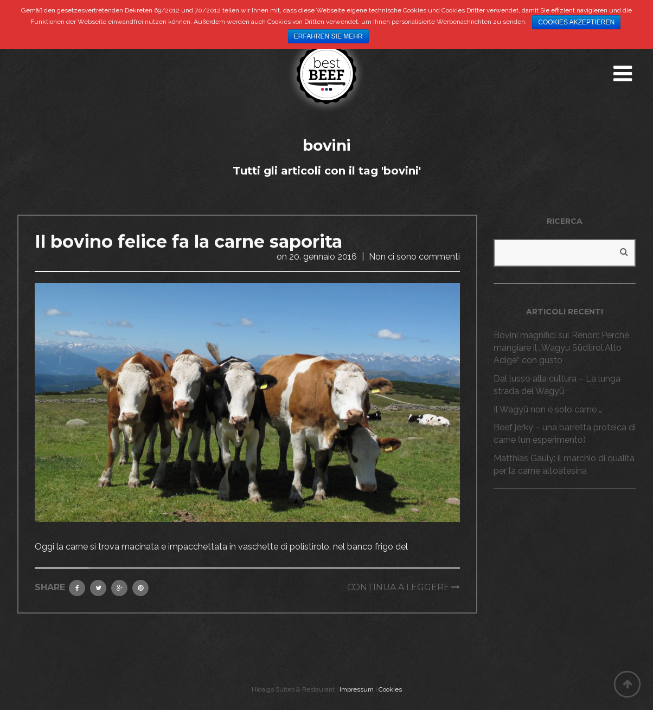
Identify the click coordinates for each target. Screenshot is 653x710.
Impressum (357, 689)
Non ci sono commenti (414, 256)
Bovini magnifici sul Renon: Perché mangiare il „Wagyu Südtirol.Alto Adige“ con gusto (561, 347)
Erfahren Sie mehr (328, 36)
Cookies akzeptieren (576, 22)
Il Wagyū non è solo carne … (548, 409)
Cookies (390, 689)
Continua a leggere (398, 587)
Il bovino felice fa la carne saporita (188, 241)
